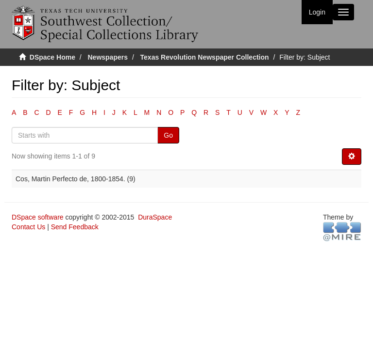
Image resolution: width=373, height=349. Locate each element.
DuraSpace (155, 217)
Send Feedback (75, 227)
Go (168, 135)
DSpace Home (52, 57)
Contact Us (28, 227)
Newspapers (108, 57)
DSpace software (38, 217)
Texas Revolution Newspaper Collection (204, 57)
